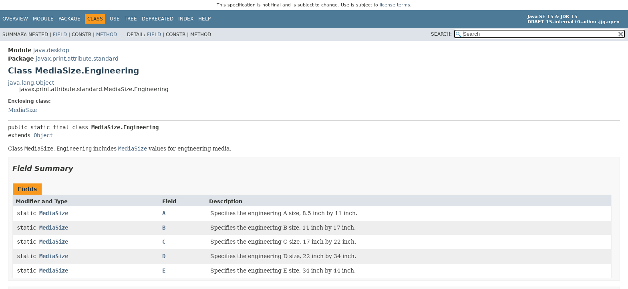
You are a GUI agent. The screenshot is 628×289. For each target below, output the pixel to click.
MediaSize (22, 110)
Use (115, 19)
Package (69, 19)
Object (43, 135)
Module (43, 19)
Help (204, 19)
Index (185, 19)
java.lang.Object (31, 82)
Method (106, 34)
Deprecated (157, 19)
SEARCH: (441, 34)
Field (60, 34)
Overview (15, 19)
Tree (131, 19)
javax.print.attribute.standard (77, 58)
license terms (395, 5)
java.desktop (51, 50)
